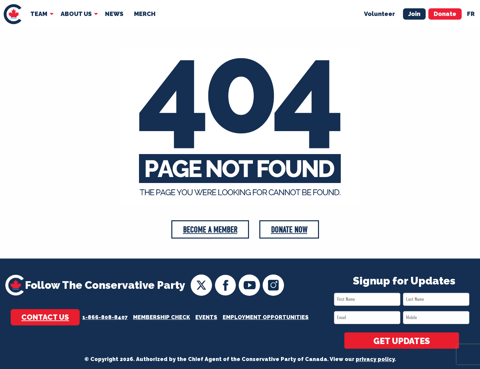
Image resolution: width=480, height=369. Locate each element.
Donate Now (289, 230)
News (114, 13)
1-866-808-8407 (105, 317)
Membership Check (161, 317)
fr (471, 13)
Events (206, 317)
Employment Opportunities (266, 317)
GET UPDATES (401, 341)
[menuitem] (12, 14)
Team (38, 13)
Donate (445, 13)
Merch (145, 13)
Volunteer (379, 13)
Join (414, 13)
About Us (76, 13)
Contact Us (45, 317)
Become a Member (210, 230)
